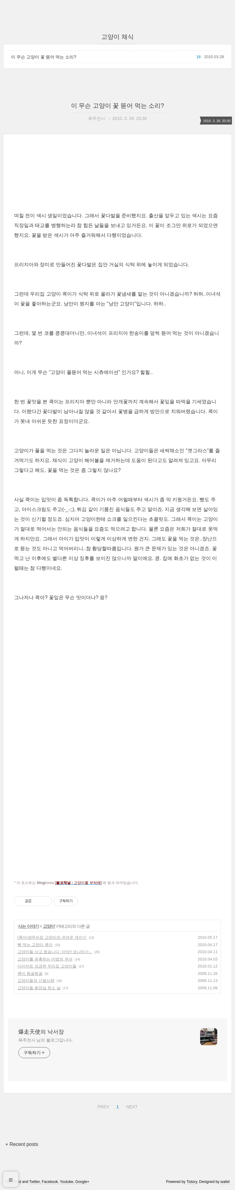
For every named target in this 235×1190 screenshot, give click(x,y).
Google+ (82, 1182)
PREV (102, 1105)
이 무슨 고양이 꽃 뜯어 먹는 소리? (43, 56)
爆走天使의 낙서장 (41, 1032)
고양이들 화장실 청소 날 (39, 988)
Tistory (191, 1182)
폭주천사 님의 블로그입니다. (45, 1040)
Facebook (50, 1182)
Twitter (34, 1182)
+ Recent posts (21, 1144)
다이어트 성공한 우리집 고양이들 (46, 966)
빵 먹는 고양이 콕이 (35, 944)
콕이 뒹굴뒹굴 (30, 973)
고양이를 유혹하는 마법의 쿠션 (45, 959)
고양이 (49, 926)
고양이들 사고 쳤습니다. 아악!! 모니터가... (54, 951)
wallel (225, 1182)
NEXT (131, 1105)
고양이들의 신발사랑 (35, 980)
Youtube (66, 1182)
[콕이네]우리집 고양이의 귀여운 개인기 (52, 937)
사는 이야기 (28, 926)
